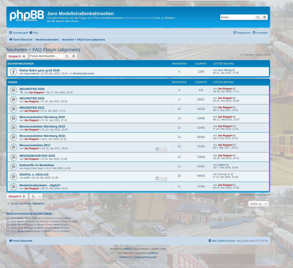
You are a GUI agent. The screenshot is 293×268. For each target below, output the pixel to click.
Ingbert (222, 164)
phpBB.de (153, 253)
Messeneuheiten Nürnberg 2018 (42, 136)
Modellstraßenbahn (84, 73)
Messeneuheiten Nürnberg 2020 (42, 117)
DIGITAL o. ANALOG (34, 174)
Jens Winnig (225, 70)
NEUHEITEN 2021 (31, 107)
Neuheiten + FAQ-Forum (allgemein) (43, 49)
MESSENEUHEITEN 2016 (37, 155)
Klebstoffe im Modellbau (36, 165)
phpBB (126, 249)
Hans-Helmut (31, 73)
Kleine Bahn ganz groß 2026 (39, 70)
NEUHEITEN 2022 (31, 98)
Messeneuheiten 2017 (35, 145)
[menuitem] (33, 32)
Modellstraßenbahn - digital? (40, 185)
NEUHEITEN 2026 (31, 89)
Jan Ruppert (36, 92)
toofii (27, 177)
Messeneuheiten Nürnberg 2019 (42, 126)
